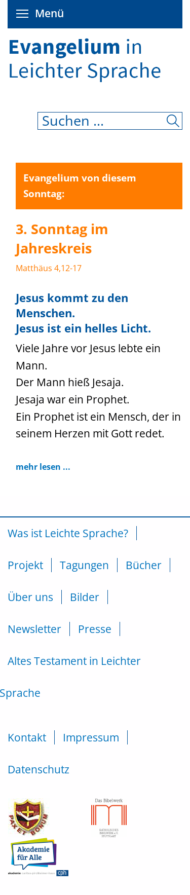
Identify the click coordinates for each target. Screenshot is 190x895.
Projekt (25, 565)
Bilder (84, 597)
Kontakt (27, 737)
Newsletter (34, 629)
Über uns (30, 597)
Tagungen (84, 565)
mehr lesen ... (43, 466)
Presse (94, 629)
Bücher (144, 565)
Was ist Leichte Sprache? (68, 533)
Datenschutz (38, 769)
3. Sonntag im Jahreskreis (62, 238)
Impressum (91, 737)
